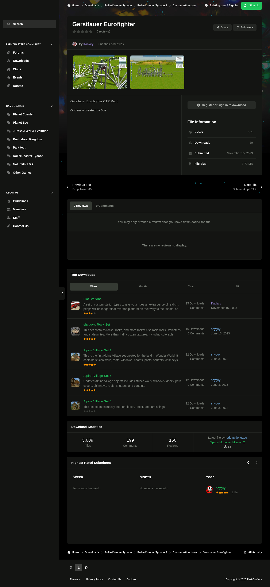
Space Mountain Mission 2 (227, 442)
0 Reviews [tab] (81, 205)
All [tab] (237, 286)
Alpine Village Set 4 (98, 375)
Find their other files (111, 44)
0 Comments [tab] (105, 205)
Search (15, 24)
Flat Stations (93, 299)
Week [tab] (93, 286)
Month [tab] (143, 286)
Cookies (131, 579)
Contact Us (114, 579)
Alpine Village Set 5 (98, 401)
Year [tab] (191, 286)
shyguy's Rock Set (97, 324)
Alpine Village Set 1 (98, 350)
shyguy (220, 488)
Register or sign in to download (221, 105)
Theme (75, 579)
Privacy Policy (94, 579)
